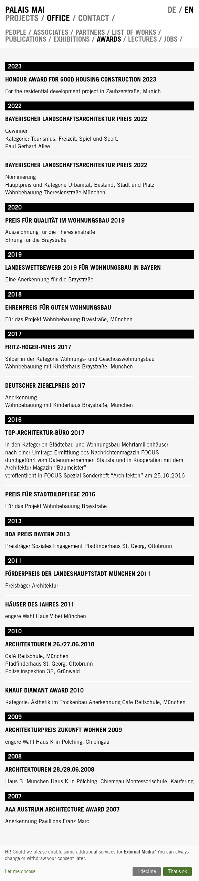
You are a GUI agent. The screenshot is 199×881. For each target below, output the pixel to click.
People (16, 32)
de (172, 10)
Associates (51, 32)
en (189, 10)
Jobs (171, 39)
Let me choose (20, 871)
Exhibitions (71, 39)
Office (58, 18)
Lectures (142, 39)
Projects (22, 18)
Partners (90, 32)
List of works (134, 32)
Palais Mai (25, 10)
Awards (109, 39)
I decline (146, 871)
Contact (93, 18)
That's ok (177, 871)
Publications (25, 39)
